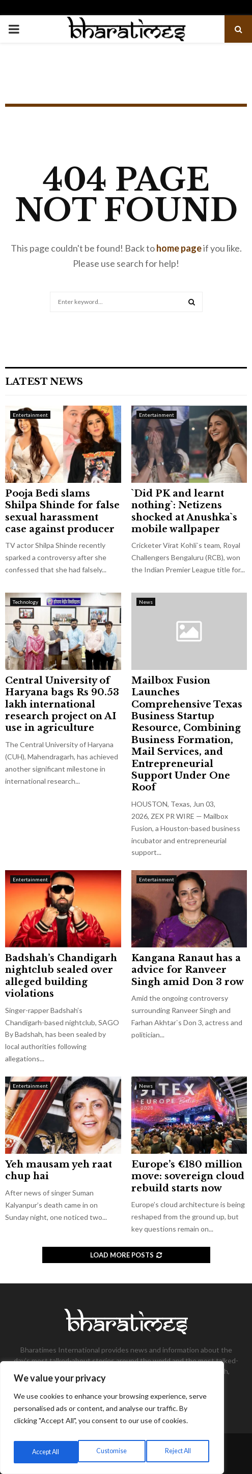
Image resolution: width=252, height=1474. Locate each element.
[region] (112, 1420)
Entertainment (30, 415)
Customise (46, 1452)
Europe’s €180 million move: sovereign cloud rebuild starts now (187, 1176)
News (146, 602)
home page (179, 248)
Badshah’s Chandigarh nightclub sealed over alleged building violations (61, 976)
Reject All (113, 1452)
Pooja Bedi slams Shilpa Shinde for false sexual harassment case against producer (62, 511)
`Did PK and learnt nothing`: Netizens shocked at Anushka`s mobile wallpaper (184, 511)
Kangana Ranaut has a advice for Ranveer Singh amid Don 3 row (187, 970)
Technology (25, 602)
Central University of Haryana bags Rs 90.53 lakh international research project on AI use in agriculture (62, 704)
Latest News (44, 381)
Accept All (178, 1452)
